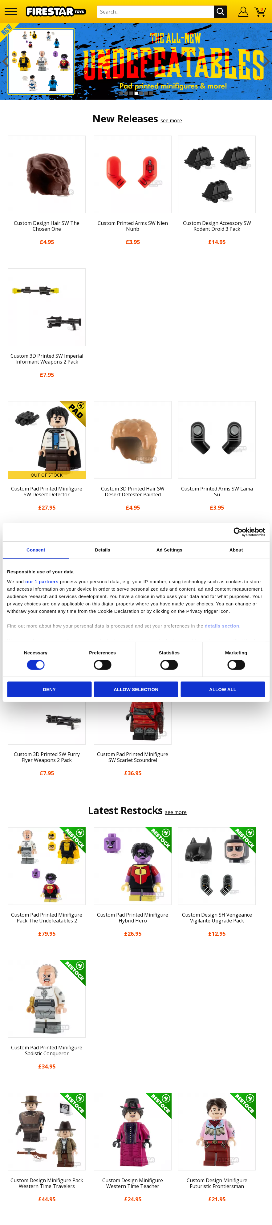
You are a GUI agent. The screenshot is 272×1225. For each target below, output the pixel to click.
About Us (15, 1096)
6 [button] (146, 93)
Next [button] (266, 61)
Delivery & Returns (26, 1123)
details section (222, 625)
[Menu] (11, 11)
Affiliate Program (90, 1155)
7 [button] (151, 93)
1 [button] (121, 93)
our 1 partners (42, 581)
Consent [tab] (35, 549)
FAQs (76, 1099)
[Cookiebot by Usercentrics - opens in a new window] (238, 532)
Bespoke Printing (90, 1135)
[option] (136, 61)
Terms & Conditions (28, 1132)
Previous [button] (5, 61)
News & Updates (24, 1105)
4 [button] (136, 93)
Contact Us (82, 1079)
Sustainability (20, 1158)
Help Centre (84, 1088)
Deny (49, 689)
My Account (18, 1087)
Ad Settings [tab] (169, 549)
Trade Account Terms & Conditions (110, 1145)
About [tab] (236, 549)
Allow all (222, 689)
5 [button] (141, 93)
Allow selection (136, 689)
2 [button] (126, 93)
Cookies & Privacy (25, 1141)
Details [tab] (102, 549)
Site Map (15, 1167)
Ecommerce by (244, 1218)
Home (11, 1079)
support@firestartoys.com (100, 1109)
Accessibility (18, 1149)
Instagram (173, 1103)
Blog (10, 1114)
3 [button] (131, 93)
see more (171, 120)
